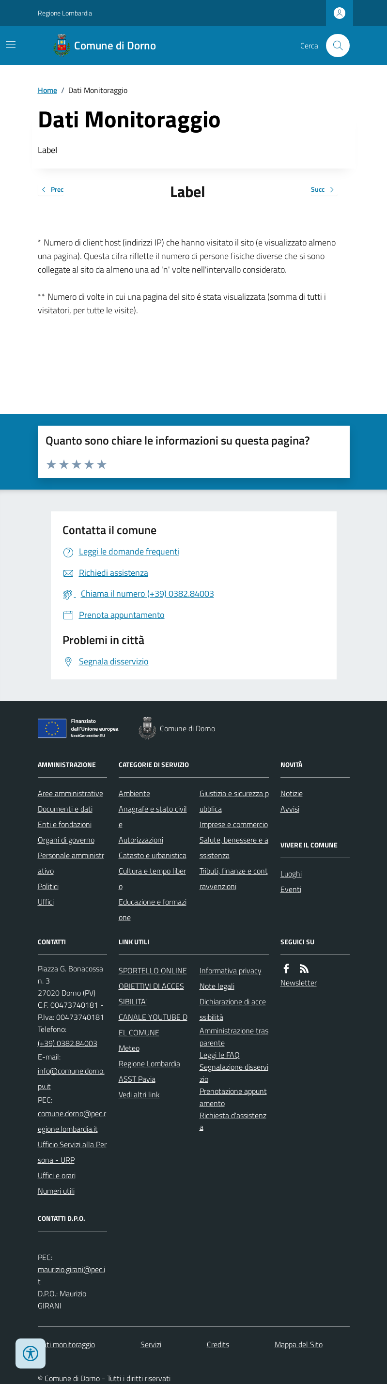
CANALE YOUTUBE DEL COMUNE (153, 1024)
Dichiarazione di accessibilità (233, 1009)
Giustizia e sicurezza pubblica (234, 801)
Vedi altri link (139, 1094)
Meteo (129, 1048)
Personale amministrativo (71, 863)
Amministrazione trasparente (234, 1036)
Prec (50, 190)
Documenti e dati (65, 809)
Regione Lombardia (65, 13)
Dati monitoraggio (66, 1344)
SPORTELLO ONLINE (153, 970)
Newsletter (298, 982)
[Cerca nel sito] (333, 45)
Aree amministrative (70, 793)
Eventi (290, 889)
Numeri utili (56, 1191)
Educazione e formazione (152, 909)
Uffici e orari (57, 1175)
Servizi (150, 1344)
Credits (218, 1344)
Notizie (291, 793)
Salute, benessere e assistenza (234, 847)
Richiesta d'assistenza (233, 1121)
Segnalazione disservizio (234, 1073)
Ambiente (134, 793)
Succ (324, 190)
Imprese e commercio (234, 824)
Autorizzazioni (141, 840)
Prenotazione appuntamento (233, 1097)
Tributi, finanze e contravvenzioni (234, 878)
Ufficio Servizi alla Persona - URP (72, 1152)
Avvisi (289, 809)
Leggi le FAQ (220, 1055)
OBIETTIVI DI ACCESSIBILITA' (151, 993)
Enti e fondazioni (65, 824)
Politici (48, 886)
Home (47, 90)
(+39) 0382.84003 (67, 1043)
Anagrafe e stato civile (153, 816)
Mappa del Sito (299, 1344)
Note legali (217, 986)
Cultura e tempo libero (152, 878)
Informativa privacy (231, 970)
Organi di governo (66, 840)
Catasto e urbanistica (152, 855)
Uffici (46, 901)
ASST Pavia (137, 1079)
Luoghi (291, 873)
